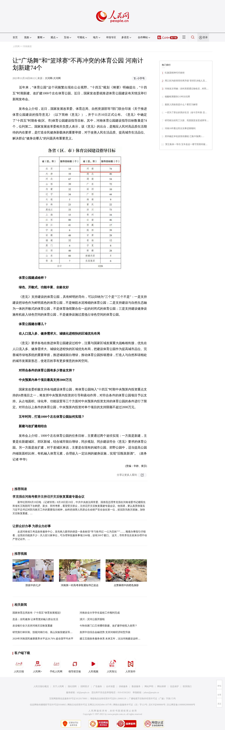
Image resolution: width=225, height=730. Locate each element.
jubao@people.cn (151, 692)
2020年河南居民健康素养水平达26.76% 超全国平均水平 (42, 638)
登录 (205, 37)
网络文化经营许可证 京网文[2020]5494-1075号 (90, 704)
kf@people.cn (83, 692)
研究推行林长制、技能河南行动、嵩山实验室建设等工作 (43, 632)
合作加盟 (110, 686)
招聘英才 (84, 686)
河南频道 (27, 46)
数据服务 (136, 686)
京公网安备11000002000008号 (181, 704)
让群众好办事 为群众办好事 (31, 526)
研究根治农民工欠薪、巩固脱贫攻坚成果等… (187, 120)
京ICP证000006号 (157, 704)
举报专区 (111, 37)
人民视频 (93, 665)
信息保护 (174, 686)
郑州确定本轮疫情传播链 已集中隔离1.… (184, 136)
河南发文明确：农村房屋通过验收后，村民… (187, 88)
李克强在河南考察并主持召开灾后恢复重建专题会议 (48, 496)
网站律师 (161, 686)
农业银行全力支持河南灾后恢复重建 (32, 625)
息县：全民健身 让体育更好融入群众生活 (35, 619)
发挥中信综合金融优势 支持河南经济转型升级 (105, 632)
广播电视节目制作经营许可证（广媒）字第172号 (152, 698)
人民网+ (37, 665)
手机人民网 (56, 665)
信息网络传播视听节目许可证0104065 (48, 704)
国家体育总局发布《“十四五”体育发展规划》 (37, 612)
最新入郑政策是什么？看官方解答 (181, 104)
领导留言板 (74, 665)
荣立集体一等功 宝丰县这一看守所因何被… (186, 144)
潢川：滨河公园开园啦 (92, 619)
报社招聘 (72, 686)
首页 (15, 37)
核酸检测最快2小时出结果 (177, 96)
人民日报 (18, 665)
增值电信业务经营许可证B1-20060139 (108, 698)
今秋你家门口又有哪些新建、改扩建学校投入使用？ (108, 625)
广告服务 (97, 686)
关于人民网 (58, 686)
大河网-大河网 (53, 78)
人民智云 (111, 665)
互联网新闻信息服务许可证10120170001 (68, 698)
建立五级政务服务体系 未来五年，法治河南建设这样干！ (111, 638)
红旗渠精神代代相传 (175, 73)
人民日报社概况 (41, 686)
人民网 (16, 46)
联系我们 (187, 686)
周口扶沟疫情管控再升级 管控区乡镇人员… (186, 81)
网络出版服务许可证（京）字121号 (130, 704)
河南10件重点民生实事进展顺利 (180, 128)
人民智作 (130, 665)
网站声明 (149, 686)
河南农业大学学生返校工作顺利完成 (100, 612)
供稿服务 (123, 686)
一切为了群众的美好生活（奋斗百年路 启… (186, 112)
